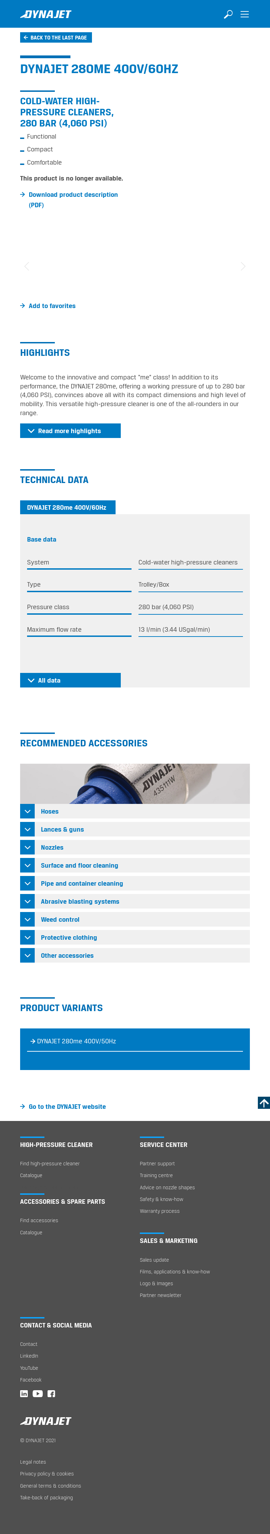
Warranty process (160, 1211)
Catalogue (31, 1175)
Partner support (157, 1163)
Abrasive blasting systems (80, 901)
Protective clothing (69, 937)
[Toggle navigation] (244, 19)
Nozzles (52, 847)
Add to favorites (52, 305)
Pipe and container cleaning (82, 883)
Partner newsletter (161, 1295)
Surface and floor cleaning (79, 865)
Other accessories (67, 955)
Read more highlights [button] (69, 431)
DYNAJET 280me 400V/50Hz (76, 1041)
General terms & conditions (50, 1486)
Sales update (154, 1260)
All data (49, 680)
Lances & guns (62, 829)
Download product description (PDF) (73, 200)
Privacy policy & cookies (47, 1473)
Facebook (31, 1380)
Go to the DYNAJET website (67, 1106)
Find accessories (39, 1220)
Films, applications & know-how (175, 1271)
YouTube (29, 1368)
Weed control (60, 919)
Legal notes (33, 1462)
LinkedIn (29, 1356)
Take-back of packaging (46, 1497)
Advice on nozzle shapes (167, 1187)
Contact (28, 1344)
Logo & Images (156, 1283)
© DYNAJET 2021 (38, 1440)
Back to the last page (59, 37)
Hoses (50, 811)
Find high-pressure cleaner (50, 1163)
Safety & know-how (161, 1199)
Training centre (156, 1175)
